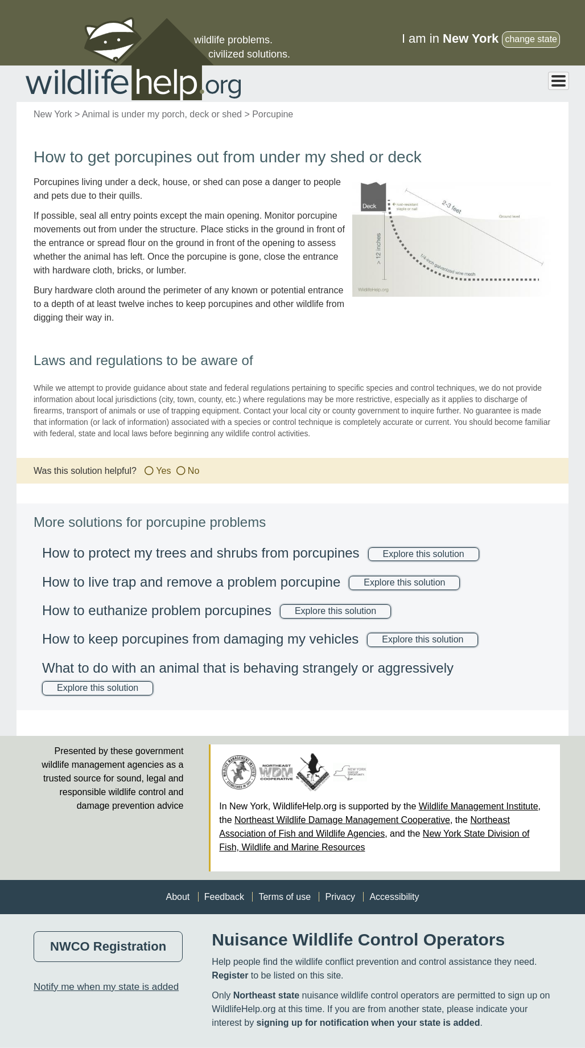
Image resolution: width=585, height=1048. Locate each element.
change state (531, 39)
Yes (163, 471)
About (177, 897)
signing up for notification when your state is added (368, 1022)
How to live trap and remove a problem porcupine (191, 582)
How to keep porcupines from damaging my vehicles (200, 638)
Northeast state (266, 995)
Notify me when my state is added (106, 986)
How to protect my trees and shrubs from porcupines (201, 552)
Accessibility (394, 897)
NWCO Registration (108, 946)
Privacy (340, 897)
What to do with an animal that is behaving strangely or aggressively (248, 668)
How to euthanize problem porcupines (156, 610)
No (193, 471)
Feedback (224, 897)
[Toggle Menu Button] (558, 81)
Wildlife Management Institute (478, 806)
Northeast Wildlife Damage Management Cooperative (342, 820)
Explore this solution (423, 554)
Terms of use (284, 897)
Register (230, 975)
